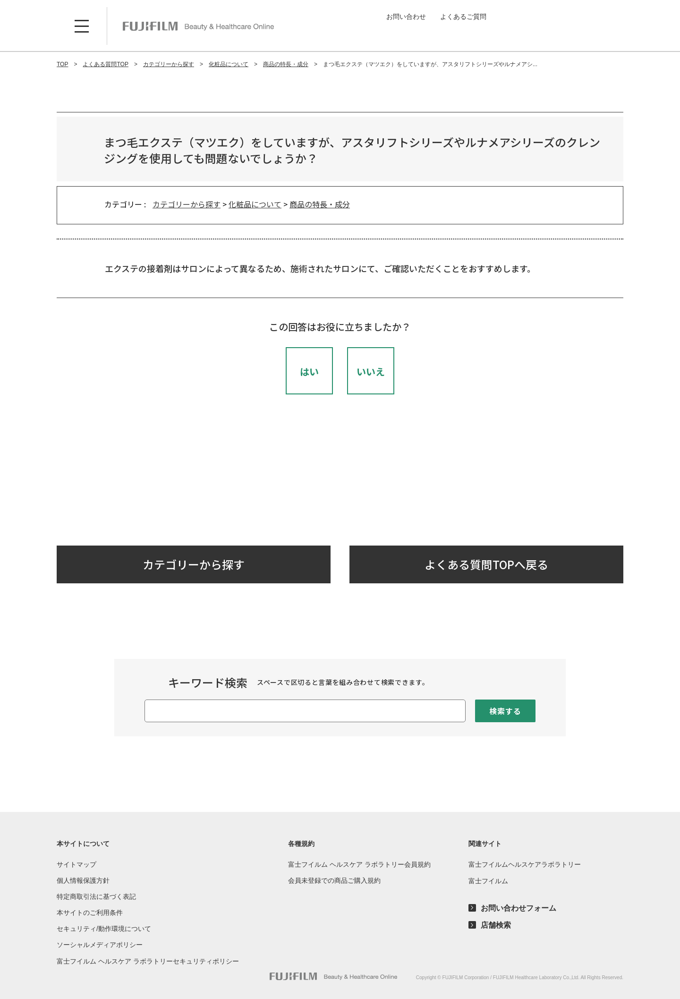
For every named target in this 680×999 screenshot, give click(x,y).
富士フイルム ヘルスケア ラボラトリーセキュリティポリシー (148, 961)
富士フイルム (488, 881)
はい (309, 371)
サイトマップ (76, 864)
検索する (505, 711)
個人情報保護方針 (83, 880)
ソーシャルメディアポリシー (100, 944)
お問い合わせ (406, 16)
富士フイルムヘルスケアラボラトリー (524, 864)
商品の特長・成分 (319, 204)
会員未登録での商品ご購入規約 (334, 880)
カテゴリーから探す (187, 204)
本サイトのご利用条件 (90, 912)
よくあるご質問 (463, 16)
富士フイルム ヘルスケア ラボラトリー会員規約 (359, 864)
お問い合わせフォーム (518, 908)
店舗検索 (496, 925)
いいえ (371, 371)
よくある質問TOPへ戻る (486, 564)
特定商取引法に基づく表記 (96, 896)
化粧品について (255, 204)
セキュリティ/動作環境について (104, 928)
